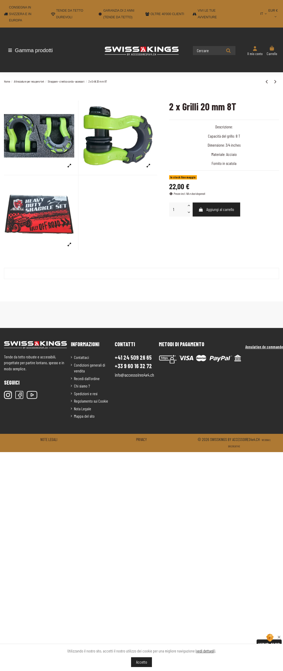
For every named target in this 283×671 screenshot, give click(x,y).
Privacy (141, 439)
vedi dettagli (205, 651)
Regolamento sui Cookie (91, 401)
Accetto (141, 662)
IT (264, 14)
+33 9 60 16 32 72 (133, 366)
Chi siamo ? (82, 386)
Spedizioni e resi (86, 393)
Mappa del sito (84, 416)
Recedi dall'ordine (87, 378)
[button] (35, 50)
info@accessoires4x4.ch (134, 375)
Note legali (48, 439)
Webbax (266, 440)
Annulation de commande (264, 346)
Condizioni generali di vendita (89, 368)
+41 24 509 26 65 (133, 357)
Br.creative (234, 446)
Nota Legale (82, 408)
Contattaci (81, 357)
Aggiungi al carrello (216, 209)
